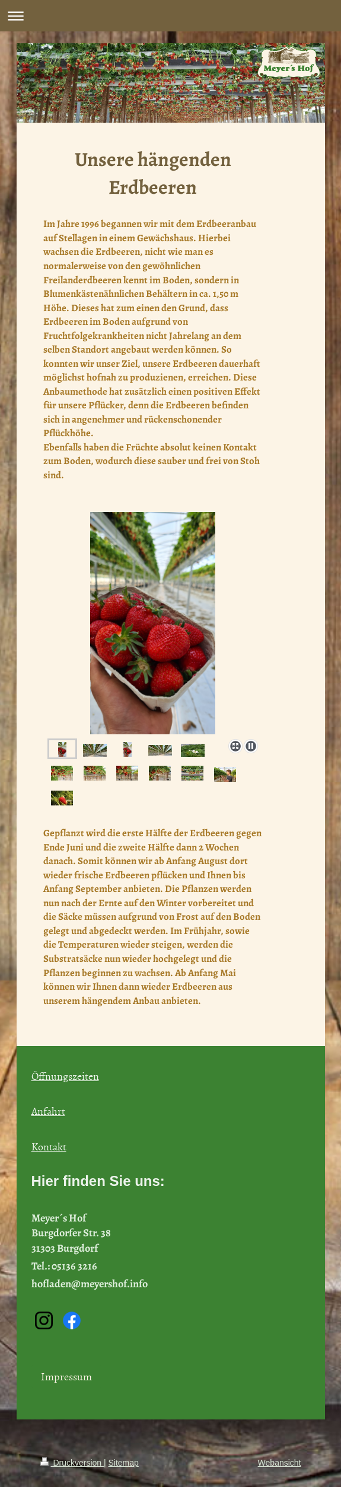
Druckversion (72, 1462)
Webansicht (279, 1462)
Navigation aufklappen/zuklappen (170, 15)
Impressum (66, 1376)
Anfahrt (48, 1111)
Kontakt (48, 1147)
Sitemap (124, 1462)
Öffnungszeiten (65, 1076)
